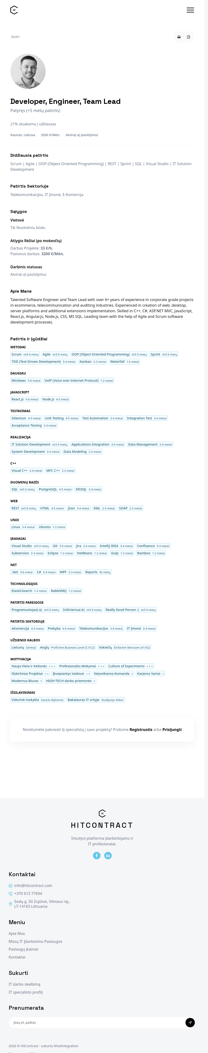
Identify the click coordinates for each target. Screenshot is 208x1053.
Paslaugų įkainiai (23, 949)
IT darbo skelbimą (24, 984)
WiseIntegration (66, 1046)
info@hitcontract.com (30, 885)
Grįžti (15, 37)
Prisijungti (172, 729)
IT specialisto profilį (26, 992)
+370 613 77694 (25, 893)
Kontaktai (17, 957)
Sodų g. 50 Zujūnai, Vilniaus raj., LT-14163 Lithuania (39, 904)
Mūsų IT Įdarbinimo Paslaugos (35, 941)
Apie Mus (17, 933)
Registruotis (141, 729)
